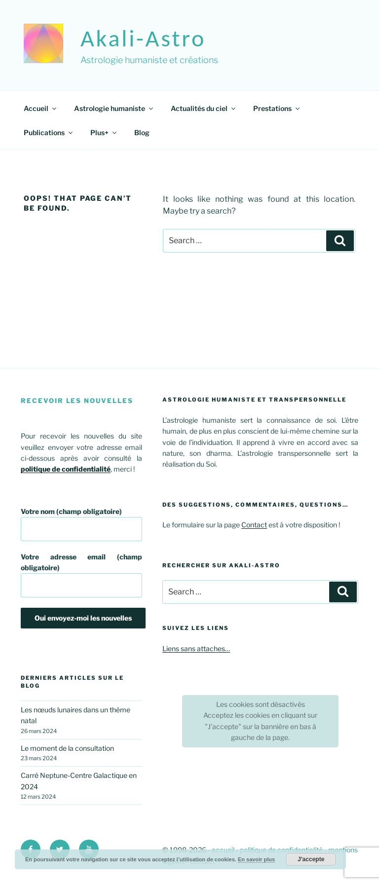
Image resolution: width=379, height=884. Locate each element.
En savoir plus (256, 859)
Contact (254, 524)
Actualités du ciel (204, 108)
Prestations (277, 108)
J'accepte (311, 859)
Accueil (41, 108)
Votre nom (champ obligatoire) (81, 524)
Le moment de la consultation (67, 748)
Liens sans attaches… (196, 648)
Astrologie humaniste (114, 108)
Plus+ (104, 132)
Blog (142, 132)
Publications (49, 132)
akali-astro (143, 38)
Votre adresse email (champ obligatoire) (81, 574)
